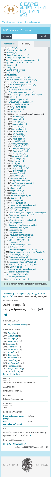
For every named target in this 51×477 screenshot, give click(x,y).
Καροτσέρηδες (11, 371)
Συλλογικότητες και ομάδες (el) (16, 293)
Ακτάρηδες (10, 338)
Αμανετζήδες (10, 341)
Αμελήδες (9, 344)
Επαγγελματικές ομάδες (15, 325)
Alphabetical (9, 44)
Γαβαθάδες (10, 360)
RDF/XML (7, 444)
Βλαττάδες (10, 355)
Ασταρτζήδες (10, 349)
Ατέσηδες (9, 352)
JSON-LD (22, 444)
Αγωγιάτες (10, 333)
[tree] (25, 164)
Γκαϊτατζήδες (11, 366)
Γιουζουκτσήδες (12, 363)
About (20, 22)
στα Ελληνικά (33, 22)
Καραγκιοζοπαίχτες (13, 369)
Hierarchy (25, 44)
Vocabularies (8, 22)
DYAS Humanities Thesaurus (17, 30)
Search (43, 36)
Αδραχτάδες (10, 336)
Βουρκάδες (10, 358)
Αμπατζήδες (10, 347)
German (7, 36)
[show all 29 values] (12, 374)
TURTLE (15, 444)
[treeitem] (12, 48)
